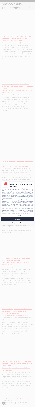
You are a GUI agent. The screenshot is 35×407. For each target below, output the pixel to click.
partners (14, 189)
